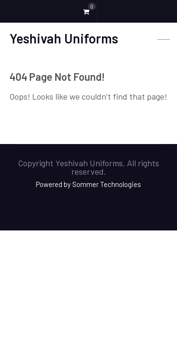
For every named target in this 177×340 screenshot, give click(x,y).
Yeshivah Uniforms (63, 38)
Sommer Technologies (106, 184)
